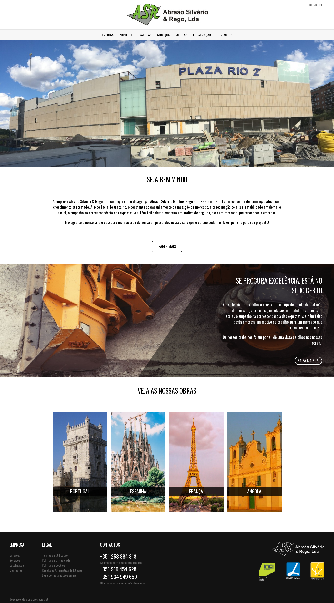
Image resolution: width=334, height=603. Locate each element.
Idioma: (315, 4)
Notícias (181, 34)
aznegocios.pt (39, 599)
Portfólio (126, 34)
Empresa (108, 34)
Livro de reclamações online (59, 575)
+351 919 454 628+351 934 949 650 (118, 572)
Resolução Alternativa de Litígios (62, 570)
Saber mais (167, 246)
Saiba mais (306, 361)
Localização (202, 34)
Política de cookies (53, 565)
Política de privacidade (56, 559)
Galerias (145, 34)
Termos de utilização (55, 554)
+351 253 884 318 (118, 556)
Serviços (163, 34)
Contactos (224, 34)
